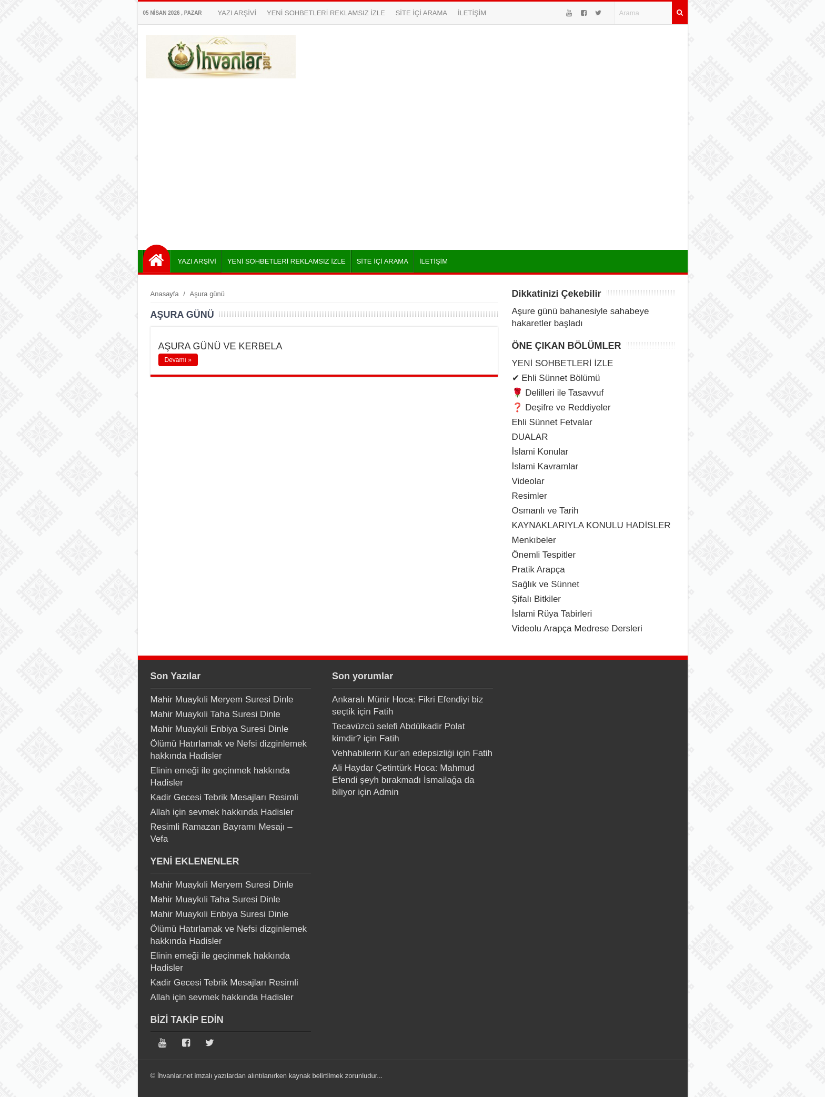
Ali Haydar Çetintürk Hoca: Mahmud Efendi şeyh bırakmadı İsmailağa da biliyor (403, 780)
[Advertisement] (413, 160)
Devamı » (178, 360)
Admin (386, 792)
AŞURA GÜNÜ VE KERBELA (220, 346)
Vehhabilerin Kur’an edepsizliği (393, 753)
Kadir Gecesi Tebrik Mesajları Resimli (224, 797)
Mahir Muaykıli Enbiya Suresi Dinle (219, 729)
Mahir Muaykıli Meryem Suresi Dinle (222, 700)
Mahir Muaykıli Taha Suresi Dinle (215, 714)
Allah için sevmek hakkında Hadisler (222, 812)
